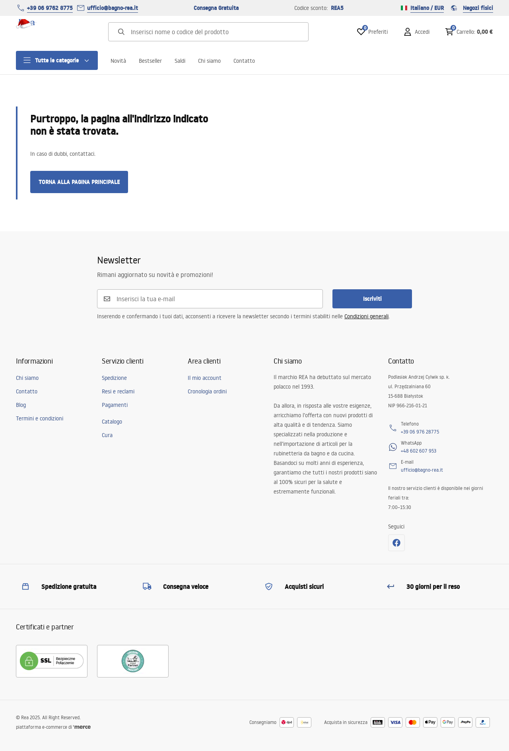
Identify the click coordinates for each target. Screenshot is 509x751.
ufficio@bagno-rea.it (112, 8)
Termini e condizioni (39, 418)
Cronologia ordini (207, 391)
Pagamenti (115, 404)
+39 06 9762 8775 (50, 8)
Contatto (244, 60)
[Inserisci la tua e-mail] (214, 298)
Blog (21, 404)
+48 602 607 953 (418, 451)
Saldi (180, 60)
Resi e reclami (118, 391)
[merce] (82, 727)
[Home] (38, 31)
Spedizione (114, 377)
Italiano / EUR (422, 8)
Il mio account (204, 377)
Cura (107, 435)
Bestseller (150, 60)
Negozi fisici (471, 8)
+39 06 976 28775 (420, 432)
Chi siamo (209, 60)
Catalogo (112, 421)
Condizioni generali (366, 316)
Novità (118, 60)
